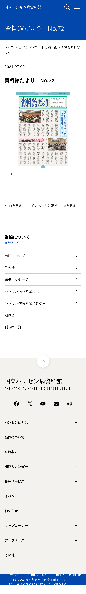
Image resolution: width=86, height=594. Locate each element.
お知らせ (11, 518)
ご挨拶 (10, 269)
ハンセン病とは (16, 430)
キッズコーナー (16, 533)
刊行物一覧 (49, 47)
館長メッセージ (18, 282)
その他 (10, 562)
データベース (15, 548)
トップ (9, 47)
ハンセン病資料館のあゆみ (27, 308)
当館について (28, 47)
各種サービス (14, 489)
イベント (11, 503)
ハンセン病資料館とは (23, 295)
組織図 (10, 321)
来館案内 (11, 459)
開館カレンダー (16, 474)
